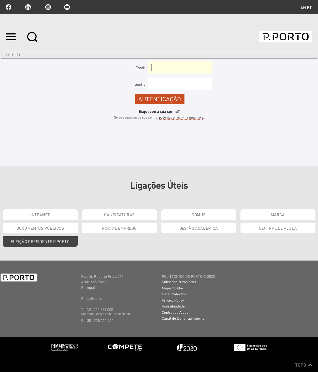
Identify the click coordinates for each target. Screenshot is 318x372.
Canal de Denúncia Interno (183, 318)
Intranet (40, 214)
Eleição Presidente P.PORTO (40, 241)
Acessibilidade (173, 306)
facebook (8, 7)
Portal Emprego (119, 228)
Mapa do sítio (172, 287)
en (303, 7)
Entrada (13, 54)
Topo (303, 365)
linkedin (28, 7)
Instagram (47, 7)
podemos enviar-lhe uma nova (181, 117)
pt (309, 7)
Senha (140, 84)
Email (140, 67)
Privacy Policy (173, 300)
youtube (67, 7)
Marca (278, 214)
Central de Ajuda (278, 228)
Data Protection (174, 293)
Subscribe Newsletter (179, 281)
